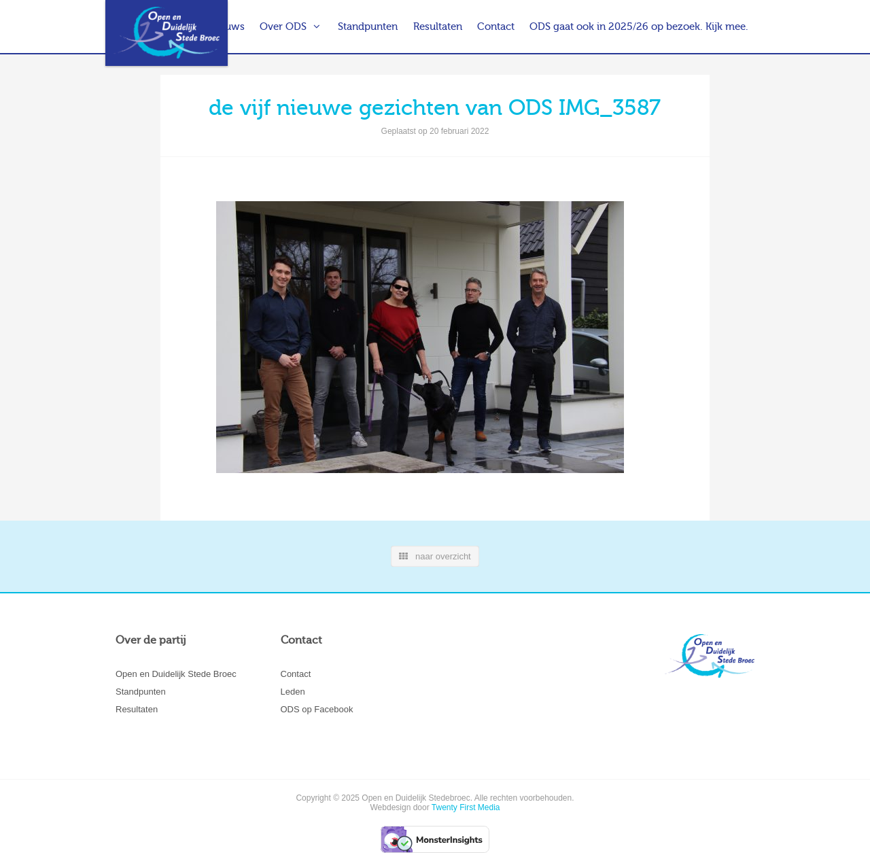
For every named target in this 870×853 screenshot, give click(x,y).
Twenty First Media (466, 807)
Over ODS (283, 26)
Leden (293, 691)
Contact (496, 26)
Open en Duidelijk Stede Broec (176, 674)
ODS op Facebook (317, 709)
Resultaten (437, 26)
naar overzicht (435, 556)
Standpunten (368, 26)
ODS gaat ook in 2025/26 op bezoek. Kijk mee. (638, 26)
